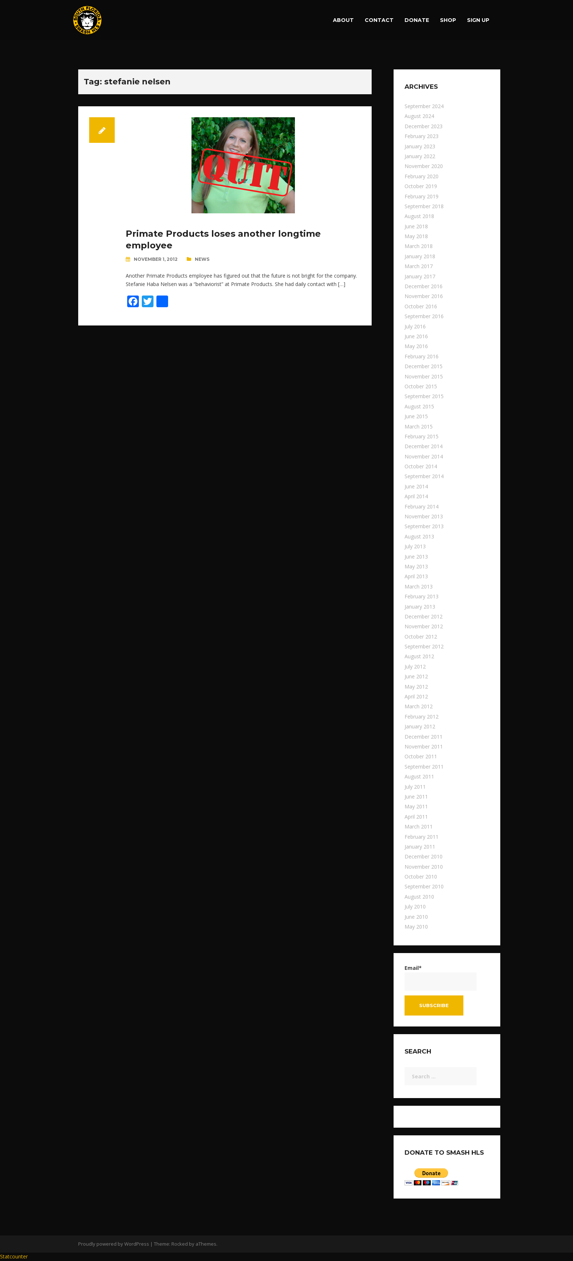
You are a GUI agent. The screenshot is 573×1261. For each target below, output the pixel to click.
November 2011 (424, 746)
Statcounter (14, 1256)
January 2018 (420, 256)
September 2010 (424, 886)
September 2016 (424, 316)
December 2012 (424, 616)
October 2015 (421, 386)
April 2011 (416, 816)
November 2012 (424, 626)
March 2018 (419, 246)
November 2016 (424, 296)
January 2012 (420, 726)
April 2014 (416, 496)
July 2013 (415, 546)
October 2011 (421, 756)
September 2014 (424, 476)
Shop (448, 20)
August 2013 (419, 536)
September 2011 (424, 766)
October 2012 (421, 636)
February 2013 (422, 596)
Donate (417, 20)
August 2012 (419, 656)
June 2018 (416, 226)
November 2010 (424, 866)
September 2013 (424, 526)
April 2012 (416, 696)
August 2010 (419, 896)
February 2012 (422, 716)
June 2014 (416, 486)
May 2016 (416, 346)
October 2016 (421, 306)
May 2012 (416, 686)
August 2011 (419, 776)
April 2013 (416, 576)
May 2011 (416, 806)
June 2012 (416, 676)
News (202, 259)
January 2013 (420, 606)
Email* (441, 977)
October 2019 (421, 186)
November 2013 (424, 516)
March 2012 (419, 706)
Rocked (179, 1244)
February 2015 (422, 436)
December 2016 (424, 286)
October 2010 (421, 876)
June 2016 (416, 336)
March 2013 (419, 586)
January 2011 (420, 846)
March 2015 (419, 426)
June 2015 (416, 416)
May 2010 (416, 926)
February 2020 (422, 176)
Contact (379, 20)
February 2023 (422, 136)
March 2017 (419, 266)
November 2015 (424, 376)
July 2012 (415, 666)
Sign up (478, 20)
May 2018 (416, 236)
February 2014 (422, 506)
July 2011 (415, 786)
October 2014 (421, 466)
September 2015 (424, 396)
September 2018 (424, 206)
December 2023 (424, 126)
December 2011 (424, 736)
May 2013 (416, 566)
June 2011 (416, 796)
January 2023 (420, 146)
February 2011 (422, 836)
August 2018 (419, 216)
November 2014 (424, 456)
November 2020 (424, 166)
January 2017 (420, 276)
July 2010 (415, 906)
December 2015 (424, 366)
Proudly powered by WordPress (113, 1244)
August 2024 (419, 116)
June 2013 (416, 556)
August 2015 (419, 406)
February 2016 (422, 356)
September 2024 (424, 106)
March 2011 (419, 826)
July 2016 (415, 326)
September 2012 (424, 646)
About (343, 20)
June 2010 (416, 916)
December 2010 (424, 856)
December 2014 (424, 446)
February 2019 (422, 196)
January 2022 (420, 156)
